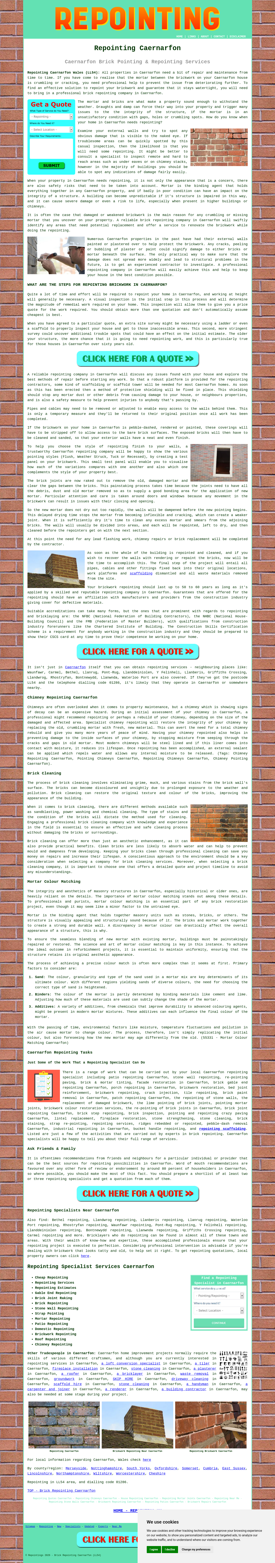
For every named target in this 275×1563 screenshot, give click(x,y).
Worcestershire (130, 1473)
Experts (103, 1526)
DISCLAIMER (238, 36)
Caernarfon (75, 667)
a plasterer (205, 1369)
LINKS (192, 36)
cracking (183, 515)
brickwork (194, 244)
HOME (179, 36)
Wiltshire (102, 1473)
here (85, 1256)
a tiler (202, 1363)
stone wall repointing (196, 1077)
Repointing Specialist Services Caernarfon (90, 1267)
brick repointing (156, 220)
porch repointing (128, 1088)
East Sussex (234, 1468)
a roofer (70, 1374)
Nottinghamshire (106, 1468)
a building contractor (184, 1389)
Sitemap (30, 1526)
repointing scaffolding (222, 1129)
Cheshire (157, 1473)
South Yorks (138, 1468)
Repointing (46, 1526)
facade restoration (156, 1082)
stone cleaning (145, 1369)
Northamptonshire (72, 1473)
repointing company (106, 270)
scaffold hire (67, 1384)
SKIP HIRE (123, 1379)
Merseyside (76, 1468)
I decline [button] (170, 1549)
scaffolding (141, 573)
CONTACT (219, 36)
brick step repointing (100, 1113)
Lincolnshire (39, 1473)
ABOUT (205, 36)
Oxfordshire (166, 1468)
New (59, 1526)
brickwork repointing (117, 1093)
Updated (89, 1526)
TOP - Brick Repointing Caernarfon (61, 1491)
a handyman (197, 1384)
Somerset (190, 1468)
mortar (216, 112)
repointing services (47, 1363)
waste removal (194, 1374)
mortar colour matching (157, 896)
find (43, 1220)
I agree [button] (154, 1549)
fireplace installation (75, 1369)
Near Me (117, 1526)
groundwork (64, 1379)
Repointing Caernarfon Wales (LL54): (63, 73)
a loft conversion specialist (130, 1363)
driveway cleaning (190, 1379)
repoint (142, 294)
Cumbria (210, 1468)
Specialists (72, 1526)
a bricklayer (130, 1374)
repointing (105, 93)
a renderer (116, 1389)
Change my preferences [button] (196, 1549)
